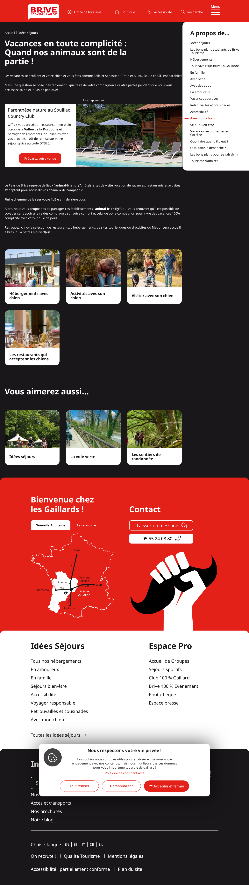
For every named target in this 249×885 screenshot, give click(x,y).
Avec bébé (197, 79)
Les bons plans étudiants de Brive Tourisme (214, 51)
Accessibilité (199, 112)
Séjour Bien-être (202, 125)
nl (101, 844)
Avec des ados (200, 85)
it (83, 844)
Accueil (10, 33)
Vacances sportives (204, 98)
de (92, 844)
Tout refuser (79, 786)
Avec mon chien (202, 118)
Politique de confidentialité (124, 773)
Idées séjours (28, 33)
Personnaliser (121, 786)
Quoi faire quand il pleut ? (209, 141)
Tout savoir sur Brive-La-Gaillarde (214, 66)
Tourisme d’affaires (204, 161)
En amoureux (200, 92)
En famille (197, 72)
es (75, 844)
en (67, 844)
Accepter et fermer (168, 786)
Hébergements (201, 59)
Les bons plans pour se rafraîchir (214, 154)
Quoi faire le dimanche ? (208, 148)
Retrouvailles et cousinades (210, 105)
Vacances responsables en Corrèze (209, 133)
